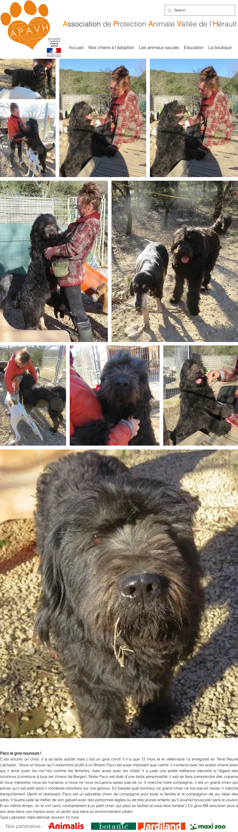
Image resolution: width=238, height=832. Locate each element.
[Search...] (199, 10)
